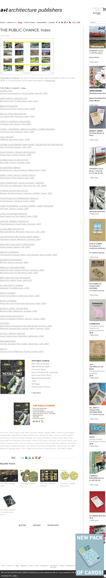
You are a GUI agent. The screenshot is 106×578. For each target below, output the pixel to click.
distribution (44, 565)
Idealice (45, 440)
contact (51, 22)
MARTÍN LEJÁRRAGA (9, 252)
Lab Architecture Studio (43, 443)
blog (20, 22)
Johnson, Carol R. (60, 435)
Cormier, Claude (67, 440)
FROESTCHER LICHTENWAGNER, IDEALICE (19, 198)
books (31, 565)
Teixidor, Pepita (62, 446)
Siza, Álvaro (4, 432)
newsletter (41, 22)
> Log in (99, 14)
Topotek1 (14, 446)
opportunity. (50, 81)
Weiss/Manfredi (17, 435)
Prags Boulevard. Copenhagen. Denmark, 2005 (20, 224)
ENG (74, 22)
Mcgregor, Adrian (14, 448)
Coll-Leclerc (34, 432)
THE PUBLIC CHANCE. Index (25, 30)
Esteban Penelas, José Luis (16, 443)
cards (37, 565)
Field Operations (15, 440)
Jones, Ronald (31, 446)
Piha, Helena (41, 446)
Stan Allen (21, 446)
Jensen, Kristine (14, 432)
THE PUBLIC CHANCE (9, 78)
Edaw (71, 438)
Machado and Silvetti (68, 443)
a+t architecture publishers (34, 10)
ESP (78, 22)
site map (53, 567)
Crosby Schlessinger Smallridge (21, 438)
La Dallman (30, 443)
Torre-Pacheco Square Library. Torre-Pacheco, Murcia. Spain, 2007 (28, 255)
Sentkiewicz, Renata (50, 438)
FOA (39, 440)
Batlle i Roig (25, 432)
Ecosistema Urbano (49, 448)
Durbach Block (63, 438)
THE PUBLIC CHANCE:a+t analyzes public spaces (7, 512)
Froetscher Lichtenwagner (65, 432)
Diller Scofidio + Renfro (29, 440)
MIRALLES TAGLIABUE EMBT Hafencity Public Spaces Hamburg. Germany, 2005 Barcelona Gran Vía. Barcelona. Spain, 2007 (22, 270)
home (2, 22)
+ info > (15, 576)
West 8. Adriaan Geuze (31, 435)
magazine (23, 565)
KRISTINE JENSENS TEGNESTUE (14, 222)
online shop (29, 22)
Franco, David (37, 438)
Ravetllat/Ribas (51, 446)
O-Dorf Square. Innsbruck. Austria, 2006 (17, 201)
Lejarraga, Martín (5, 435)
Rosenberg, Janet (55, 440)
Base (51, 435)
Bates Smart (56, 443)
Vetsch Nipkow (5, 446)
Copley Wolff (4, 440)
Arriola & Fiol (44, 435)
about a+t (11, 22)
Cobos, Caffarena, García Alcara (31, 448)
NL (69, 446)
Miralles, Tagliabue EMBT (47, 432)
